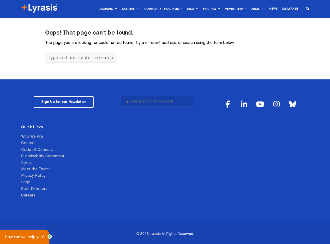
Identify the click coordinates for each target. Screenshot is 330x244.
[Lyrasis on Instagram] (276, 104)
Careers (28, 195)
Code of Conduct (37, 150)
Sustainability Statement (42, 156)
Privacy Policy (33, 176)
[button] (24, 237)
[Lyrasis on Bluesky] (293, 104)
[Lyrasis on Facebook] (228, 104)
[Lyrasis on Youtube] (260, 104)
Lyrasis (155, 233)
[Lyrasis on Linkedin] (244, 104)
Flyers (26, 163)
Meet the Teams (35, 169)
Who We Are (32, 136)
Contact (28, 143)
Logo (25, 182)
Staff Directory (34, 189)
